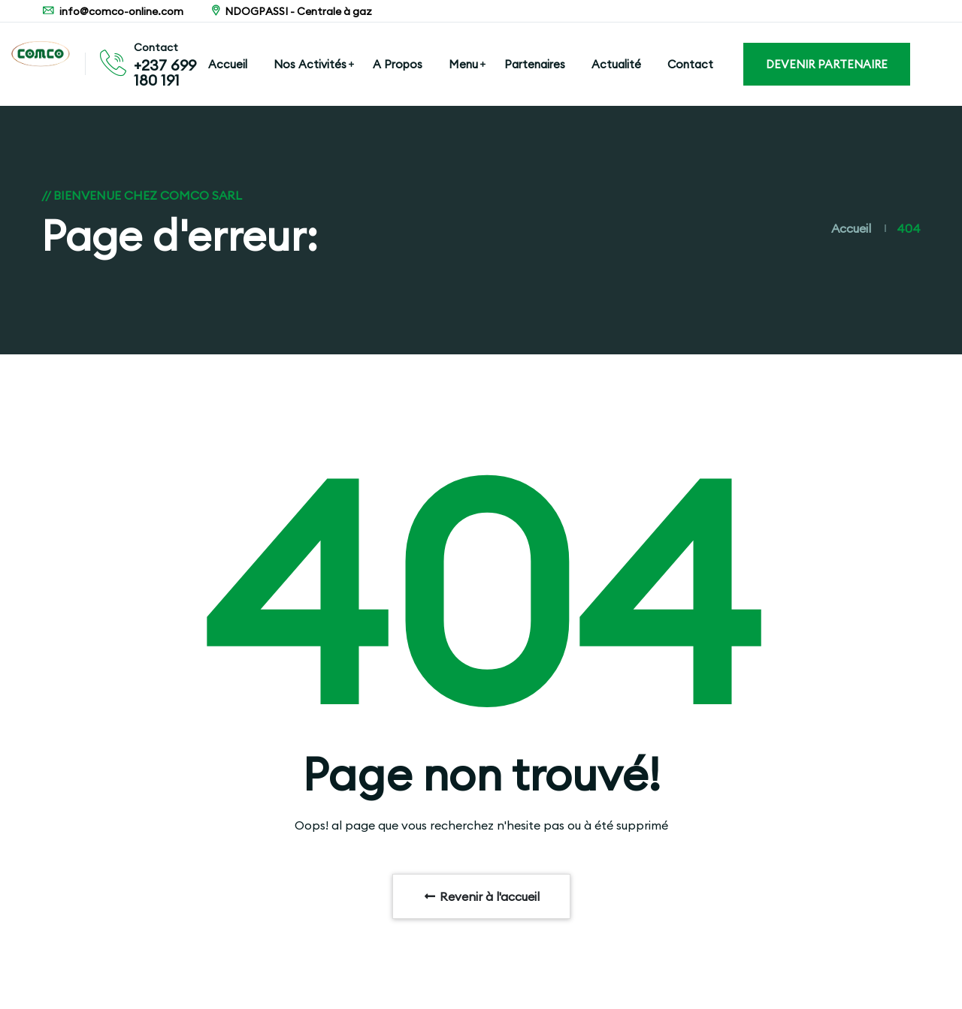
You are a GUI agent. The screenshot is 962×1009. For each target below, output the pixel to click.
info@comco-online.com (112, 11)
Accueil (227, 64)
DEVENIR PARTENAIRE (827, 64)
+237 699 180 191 (165, 72)
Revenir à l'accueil (481, 896)
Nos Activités (310, 64)
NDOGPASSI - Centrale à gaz (290, 11)
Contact (690, 64)
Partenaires (534, 64)
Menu (463, 64)
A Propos (397, 64)
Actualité (616, 64)
